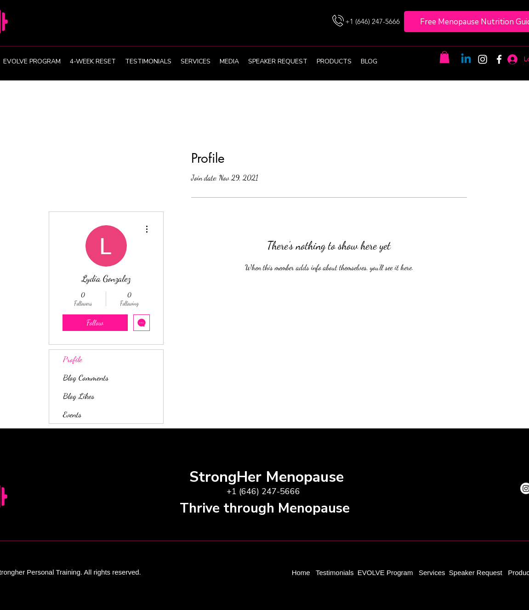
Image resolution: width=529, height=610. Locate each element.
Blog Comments (85, 377)
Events (72, 414)
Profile (72, 359)
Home (302, 572)
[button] (444, 57)
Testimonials (336, 572)
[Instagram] (483, 59)
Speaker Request (475, 572)
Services (432, 572)
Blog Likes (78, 396)
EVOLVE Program (385, 572)
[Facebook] (499, 59)
